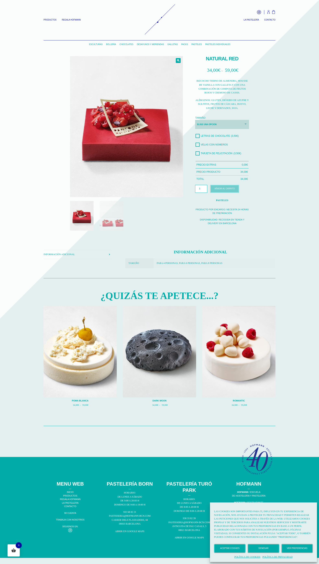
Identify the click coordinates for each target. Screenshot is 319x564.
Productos (50, 20)
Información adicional (59, 254)
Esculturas (96, 44)
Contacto (269, 20)
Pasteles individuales (217, 44)
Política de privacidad (277, 556)
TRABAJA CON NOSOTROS (70, 519)
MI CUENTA (70, 513)
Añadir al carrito (224, 189)
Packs (184, 44)
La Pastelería (251, 20)
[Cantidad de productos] (201, 189)
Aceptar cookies (229, 548)
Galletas (172, 44)
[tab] (78, 254)
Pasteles (196, 44)
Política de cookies (247, 556)
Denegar (263, 548)
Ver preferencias (297, 548)
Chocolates (126, 44)
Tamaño (200, 117)
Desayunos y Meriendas (150, 44)
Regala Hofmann (71, 20)
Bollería (111, 44)
